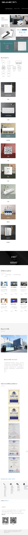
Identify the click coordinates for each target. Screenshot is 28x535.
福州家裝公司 (6, 500)
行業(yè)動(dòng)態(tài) (17, 274)
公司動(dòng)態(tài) (8, 274)
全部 (2, 274)
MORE (6, 276)
